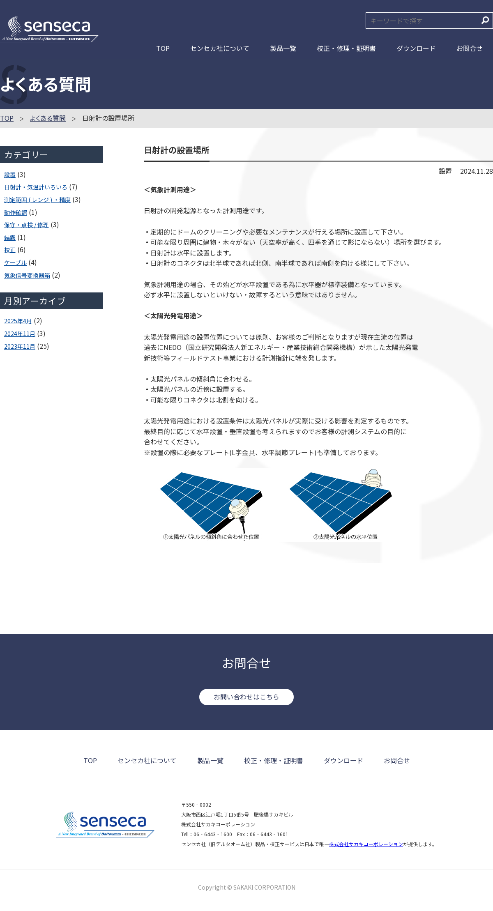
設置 (10, 174)
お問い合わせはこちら (246, 697)
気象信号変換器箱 (27, 275)
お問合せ (469, 48)
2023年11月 (19, 346)
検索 (485, 20)
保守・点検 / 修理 (26, 225)
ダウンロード (416, 48)
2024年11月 (19, 333)
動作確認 (15, 212)
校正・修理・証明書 (346, 48)
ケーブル (15, 262)
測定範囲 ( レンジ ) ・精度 (37, 200)
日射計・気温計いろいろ (35, 187)
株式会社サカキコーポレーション (366, 843)
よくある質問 (48, 118)
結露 (10, 237)
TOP (163, 48)
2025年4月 (18, 321)
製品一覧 (283, 48)
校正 (10, 250)
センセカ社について (219, 48)
